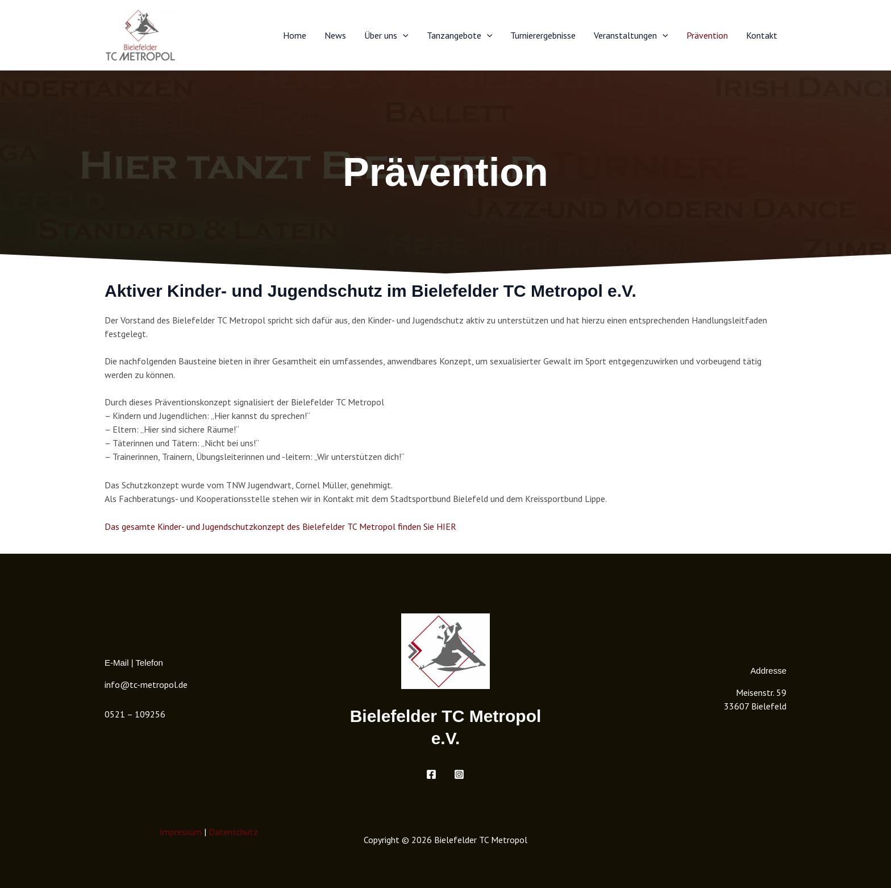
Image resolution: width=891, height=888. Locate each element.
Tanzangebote (460, 35)
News (335, 35)
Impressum (181, 831)
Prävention (707, 35)
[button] (403, 35)
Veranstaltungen (631, 35)
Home (294, 35)
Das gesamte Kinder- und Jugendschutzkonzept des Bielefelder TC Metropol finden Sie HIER (280, 526)
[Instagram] (459, 774)
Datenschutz (233, 831)
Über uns (386, 35)
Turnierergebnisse (543, 35)
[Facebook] (431, 774)
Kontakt (761, 35)
